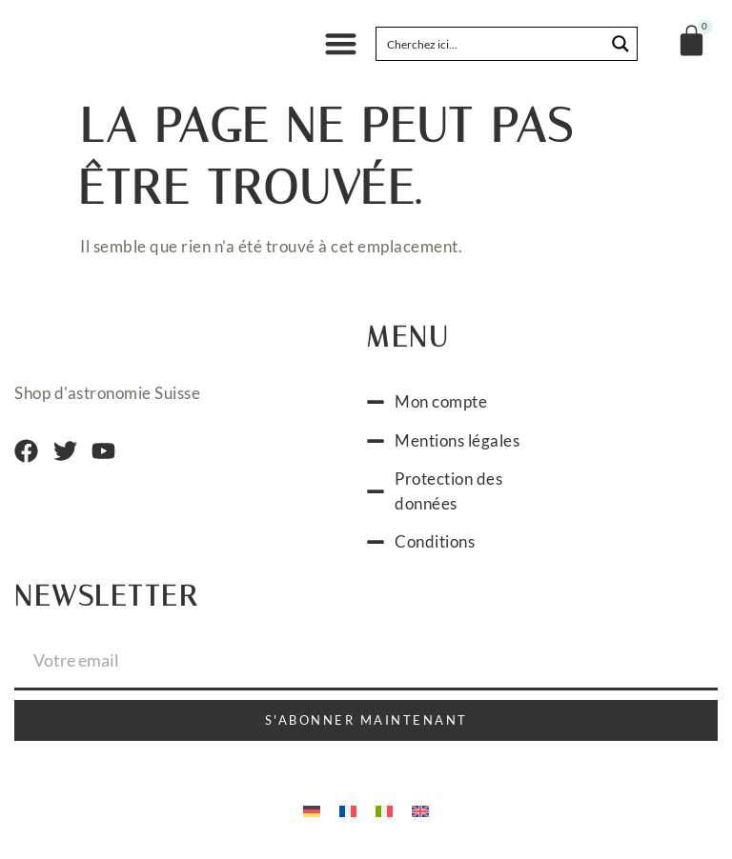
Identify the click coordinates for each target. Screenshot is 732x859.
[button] (340, 44)
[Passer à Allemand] (312, 809)
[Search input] (491, 44)
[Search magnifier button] (620, 44)
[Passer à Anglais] (420, 809)
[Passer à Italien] (384, 809)
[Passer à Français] (348, 809)
